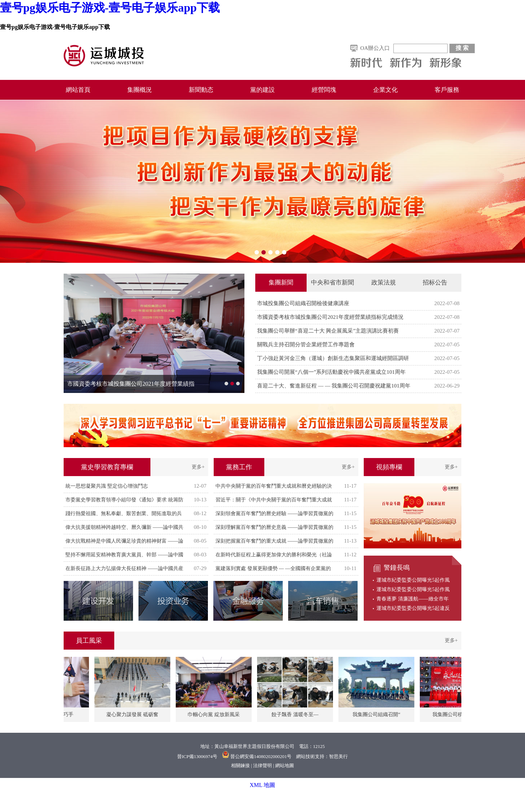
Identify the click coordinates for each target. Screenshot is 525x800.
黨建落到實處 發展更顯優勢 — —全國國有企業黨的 (273, 568)
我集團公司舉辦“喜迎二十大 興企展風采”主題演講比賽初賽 (328, 331)
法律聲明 (262, 765)
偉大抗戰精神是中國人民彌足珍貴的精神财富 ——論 (124, 541)
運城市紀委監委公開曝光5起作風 (413, 580)
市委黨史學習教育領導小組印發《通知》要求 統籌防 (124, 499)
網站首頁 (78, 89)
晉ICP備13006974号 (197, 756)
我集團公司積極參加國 (459, 714)
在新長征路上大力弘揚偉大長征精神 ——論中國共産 (124, 568)
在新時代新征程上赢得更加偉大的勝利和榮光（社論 (273, 554)
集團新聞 (281, 282)
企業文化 (385, 89)
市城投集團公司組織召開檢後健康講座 (303, 303)
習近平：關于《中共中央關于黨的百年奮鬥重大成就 (273, 499)
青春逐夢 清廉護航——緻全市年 (412, 599)
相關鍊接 (240, 765)
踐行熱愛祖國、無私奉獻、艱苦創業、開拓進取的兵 (123, 513)
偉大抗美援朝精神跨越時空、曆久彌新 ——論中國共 (124, 527)
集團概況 (139, 89)
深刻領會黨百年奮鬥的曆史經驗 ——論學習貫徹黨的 (274, 513)
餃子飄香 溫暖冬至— (296, 714)
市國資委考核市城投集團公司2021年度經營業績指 (131, 384)
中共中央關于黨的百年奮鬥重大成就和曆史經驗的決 (273, 486)
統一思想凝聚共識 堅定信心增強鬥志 (106, 486)
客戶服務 (447, 89)
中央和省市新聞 (332, 282)
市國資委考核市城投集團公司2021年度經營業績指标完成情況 (330, 317)
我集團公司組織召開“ (378, 714)
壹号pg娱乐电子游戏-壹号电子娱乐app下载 (110, 7)
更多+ (198, 467)
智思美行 (338, 756)
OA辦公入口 (375, 48)
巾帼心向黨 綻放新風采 (215, 714)
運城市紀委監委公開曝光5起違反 (413, 608)
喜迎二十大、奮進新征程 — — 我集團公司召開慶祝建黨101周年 (333, 386)
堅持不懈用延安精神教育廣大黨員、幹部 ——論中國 (124, 554)
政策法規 (383, 282)
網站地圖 (284, 765)
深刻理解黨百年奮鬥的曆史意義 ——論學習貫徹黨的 (274, 527)
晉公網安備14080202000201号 (260, 756)
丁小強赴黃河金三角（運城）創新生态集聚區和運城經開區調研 (333, 358)
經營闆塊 (324, 89)
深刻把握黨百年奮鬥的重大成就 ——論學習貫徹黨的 (274, 541)
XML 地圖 (263, 785)
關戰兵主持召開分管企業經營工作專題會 (306, 344)
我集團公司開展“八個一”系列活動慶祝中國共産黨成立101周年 (331, 372)
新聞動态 (201, 89)
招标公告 (435, 282)
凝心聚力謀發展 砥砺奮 (134, 714)
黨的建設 (262, 89)
